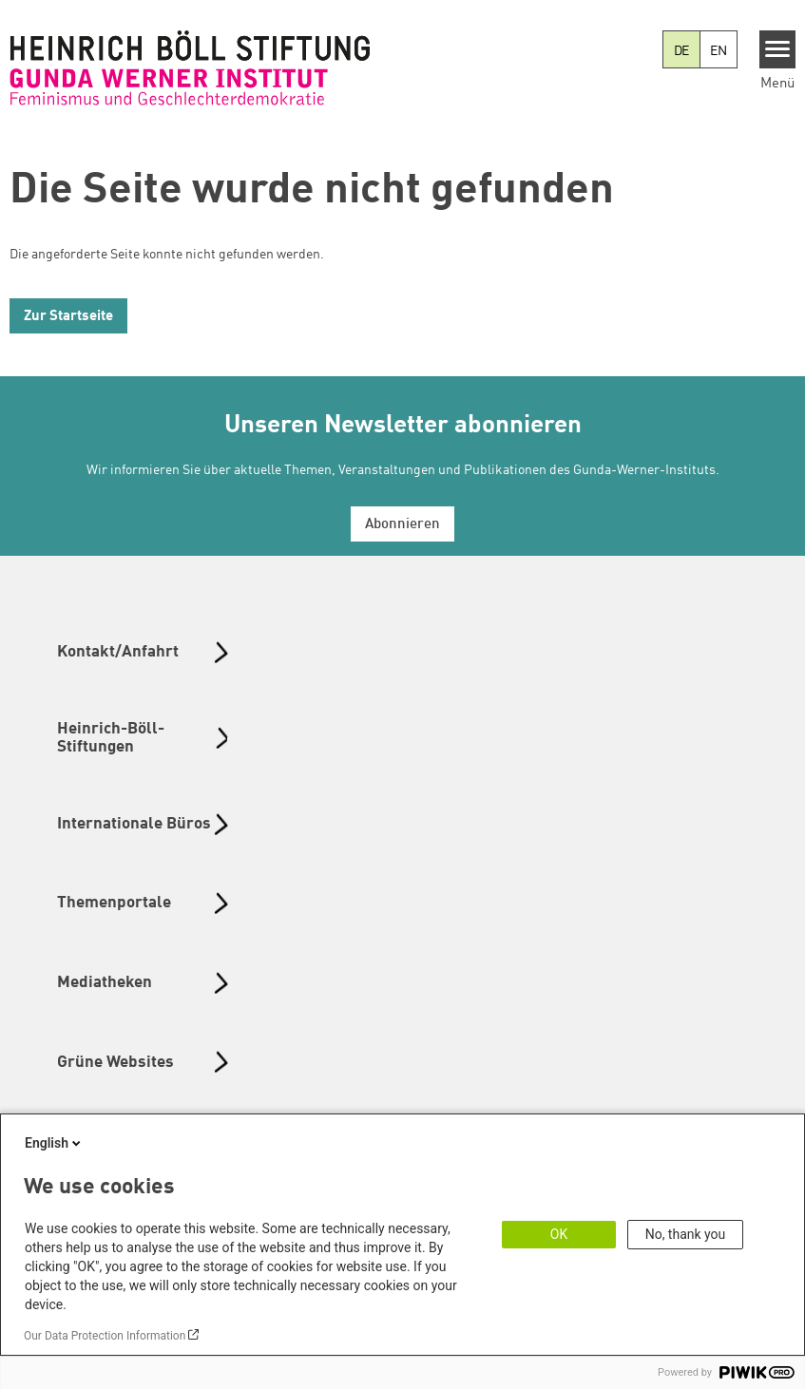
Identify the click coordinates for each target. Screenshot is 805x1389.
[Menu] (777, 49)
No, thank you (685, 1234)
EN (718, 51)
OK (558, 1234)
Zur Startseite (68, 317)
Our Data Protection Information (104, 1335)
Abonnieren (402, 525)
